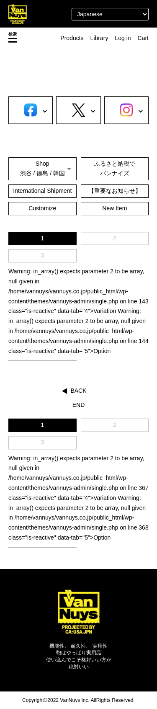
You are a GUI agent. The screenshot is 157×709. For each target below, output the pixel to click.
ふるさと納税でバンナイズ (114, 168)
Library (99, 38)
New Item (114, 208)
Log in (123, 38)
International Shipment (42, 190)
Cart (143, 38)
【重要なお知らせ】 (114, 190)
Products (71, 38)
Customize (42, 208)
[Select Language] (110, 14)
